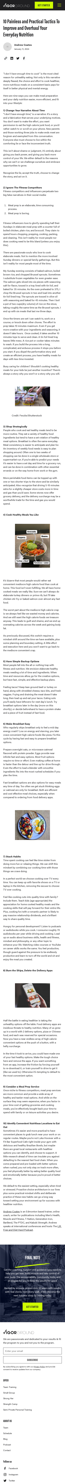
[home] (16, 5)
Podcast (7, 1444)
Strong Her (8, 1398)
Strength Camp (10, 1403)
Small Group (9, 1392)
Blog (5, 1438)
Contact (7, 1450)
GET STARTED (44, 5)
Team (5, 1427)
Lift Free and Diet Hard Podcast (32, 1228)
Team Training (9, 1386)
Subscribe (32, 1360)
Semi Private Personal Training (17, 1409)
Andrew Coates (11, 1211)
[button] (59, 5)
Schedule (7, 1433)
